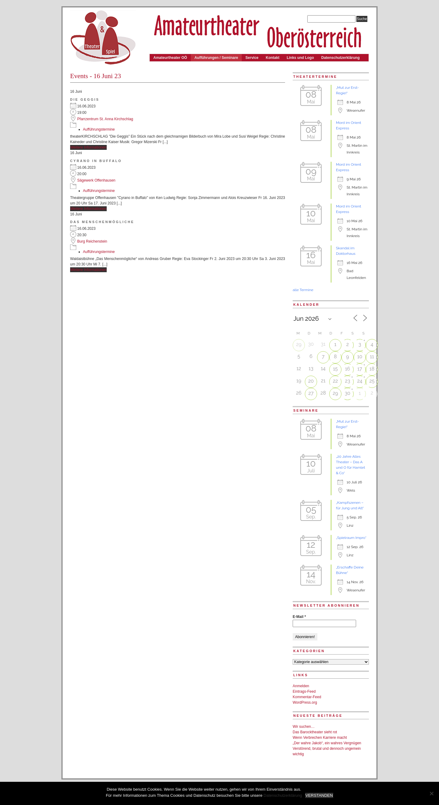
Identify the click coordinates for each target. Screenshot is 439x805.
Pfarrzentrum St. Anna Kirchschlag (105, 119)
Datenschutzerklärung (340, 58)
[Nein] (431, 793)
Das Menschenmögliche (102, 222)
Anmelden (301, 686)
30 (347, 393)
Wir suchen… (304, 726)
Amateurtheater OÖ (170, 58)
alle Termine (303, 290)
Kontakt (273, 58)
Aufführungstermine (99, 129)
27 (311, 393)
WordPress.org (305, 702)
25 (371, 381)
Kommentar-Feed (307, 697)
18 (371, 369)
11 (372, 356)
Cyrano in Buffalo (96, 161)
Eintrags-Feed (304, 691)
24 (359, 381)
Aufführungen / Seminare (216, 58)
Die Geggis (84, 99)
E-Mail (299, 617)
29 (299, 344)
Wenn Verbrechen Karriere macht (320, 737)
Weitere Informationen (88, 147)
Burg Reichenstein (92, 241)
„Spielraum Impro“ (351, 538)
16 (347, 369)
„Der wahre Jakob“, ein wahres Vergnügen (327, 743)
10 (359, 356)
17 (359, 369)
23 (347, 381)
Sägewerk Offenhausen (96, 180)
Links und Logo (300, 58)
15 (335, 369)
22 (335, 381)
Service (252, 58)
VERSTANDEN (319, 795)
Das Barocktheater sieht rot (315, 732)
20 (311, 381)
